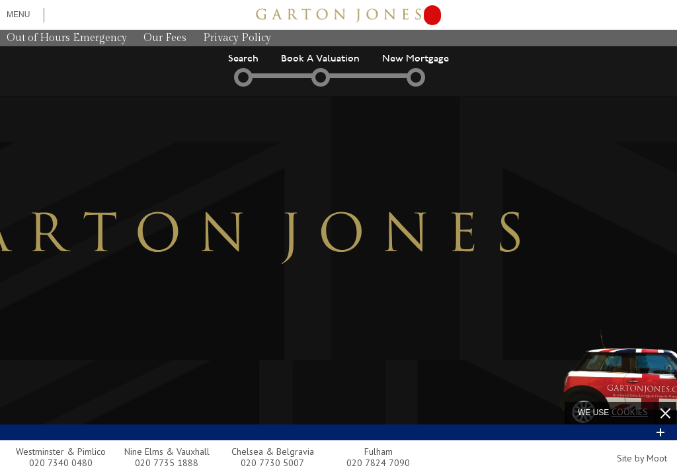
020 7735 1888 (166, 463)
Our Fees (164, 38)
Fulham (378, 451)
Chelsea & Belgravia (272, 451)
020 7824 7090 (378, 463)
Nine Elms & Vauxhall (167, 451)
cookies (630, 412)
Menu (18, 14)
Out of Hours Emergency (67, 38)
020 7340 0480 (61, 463)
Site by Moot (642, 458)
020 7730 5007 (272, 463)
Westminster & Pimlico (61, 451)
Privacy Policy (237, 38)
